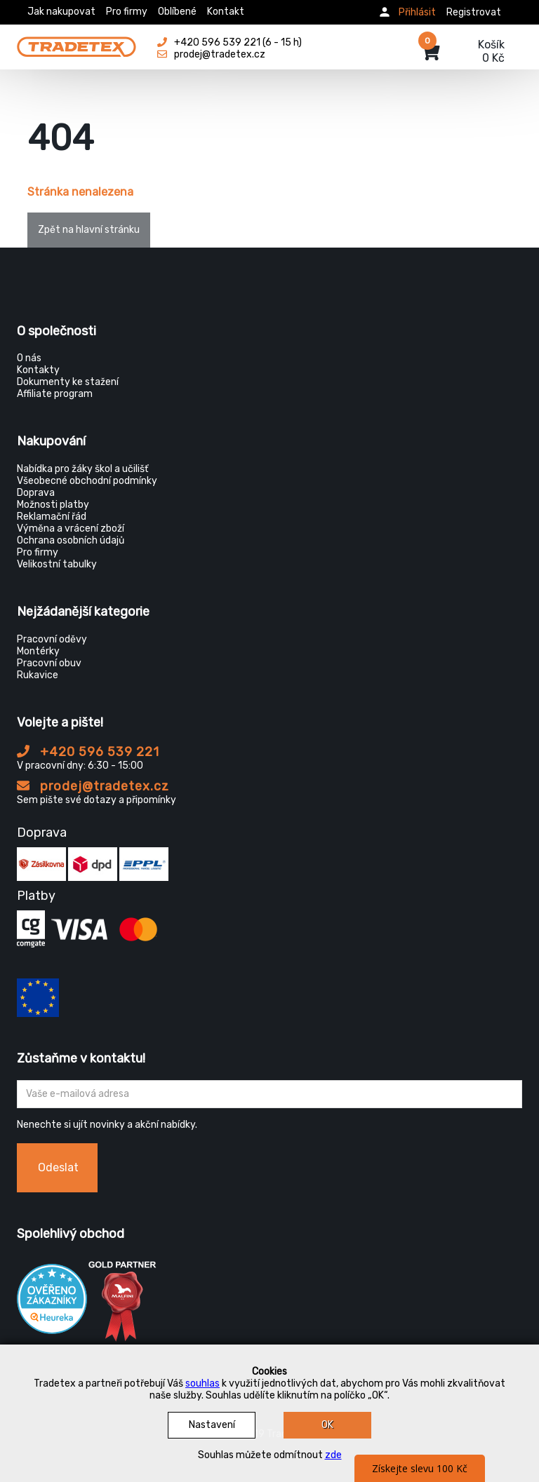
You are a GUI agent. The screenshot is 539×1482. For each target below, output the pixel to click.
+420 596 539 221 (88, 752)
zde (333, 1455)
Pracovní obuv (49, 663)
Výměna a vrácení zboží (70, 528)
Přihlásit (417, 12)
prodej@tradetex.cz (93, 786)
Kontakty (38, 370)
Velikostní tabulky (57, 564)
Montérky (38, 651)
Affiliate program (55, 394)
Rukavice (37, 675)
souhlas (202, 1383)
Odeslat (58, 1167)
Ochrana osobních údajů (70, 540)
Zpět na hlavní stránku (89, 230)
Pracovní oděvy (52, 639)
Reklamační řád (51, 517)
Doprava (36, 493)
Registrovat (473, 12)
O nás (29, 358)
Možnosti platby (53, 505)
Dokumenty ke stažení (68, 382)
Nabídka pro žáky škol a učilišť (82, 469)
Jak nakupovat (61, 12)
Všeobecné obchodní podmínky (87, 481)
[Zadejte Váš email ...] (269, 1094)
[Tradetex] (76, 43)
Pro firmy (126, 12)
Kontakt (225, 12)
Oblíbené (177, 12)
